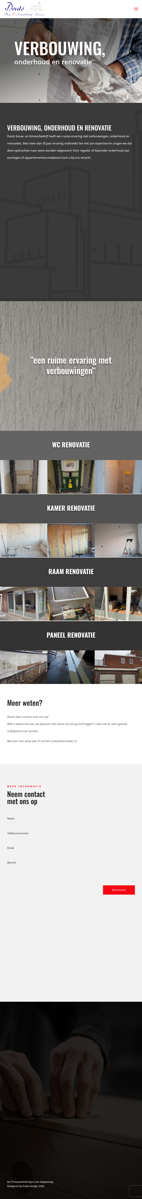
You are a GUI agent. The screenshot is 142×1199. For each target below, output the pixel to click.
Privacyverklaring (21, 1181)
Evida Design (30, 1186)
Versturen (119, 890)
